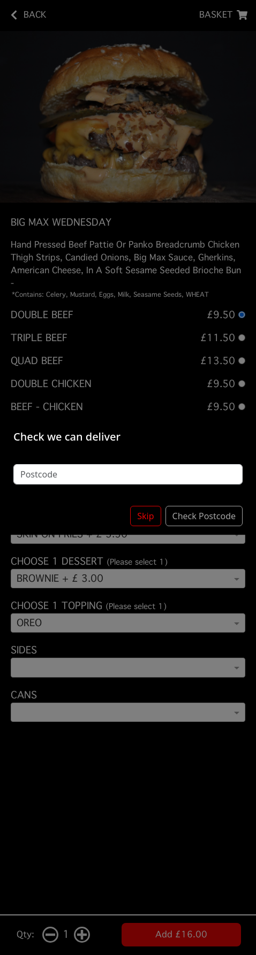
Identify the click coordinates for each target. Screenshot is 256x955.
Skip (145, 516)
